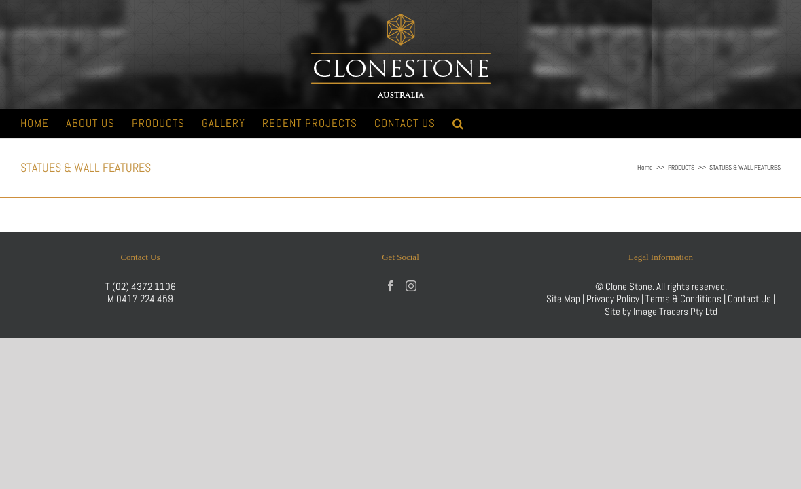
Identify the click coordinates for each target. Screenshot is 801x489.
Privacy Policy (612, 298)
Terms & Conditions (684, 298)
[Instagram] (411, 285)
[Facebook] (390, 285)
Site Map (563, 298)
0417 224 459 (144, 298)
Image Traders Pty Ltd (675, 311)
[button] (641, 123)
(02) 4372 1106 (144, 286)
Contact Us (750, 298)
